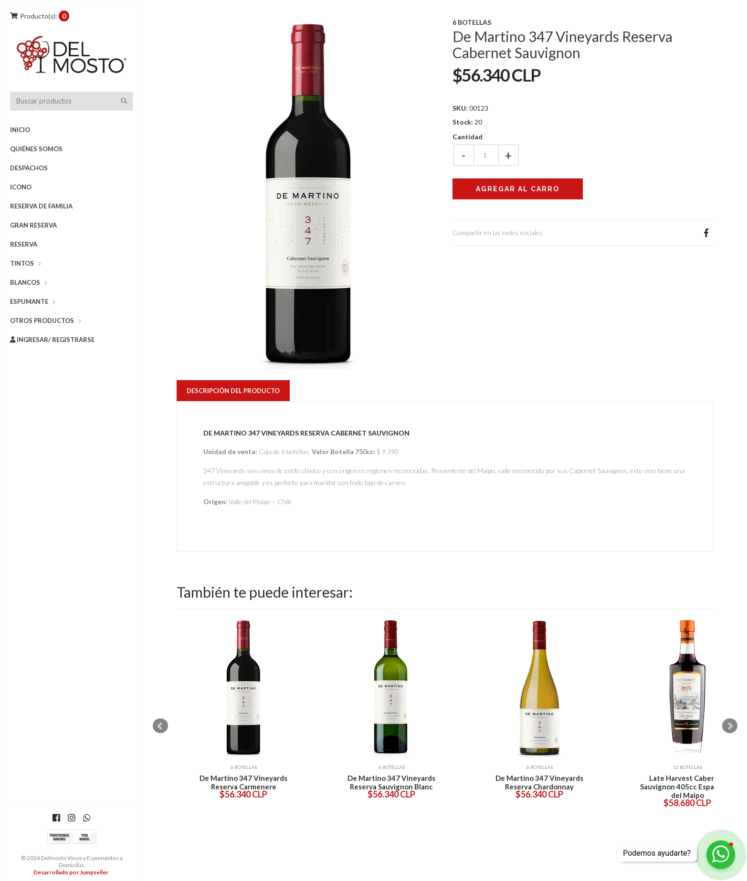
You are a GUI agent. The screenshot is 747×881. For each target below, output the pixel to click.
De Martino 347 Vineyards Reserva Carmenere (243, 782)
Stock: (462, 122)
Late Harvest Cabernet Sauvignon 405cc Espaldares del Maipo (687, 786)
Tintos (22, 263)
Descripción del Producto (233, 390)
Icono (21, 187)
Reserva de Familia (41, 206)
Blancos (25, 282)
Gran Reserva (33, 225)
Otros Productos (42, 320)
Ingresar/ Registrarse (52, 339)
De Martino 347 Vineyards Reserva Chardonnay (539, 782)
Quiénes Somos (36, 149)
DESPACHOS (29, 168)
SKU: (460, 108)
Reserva (23, 244)
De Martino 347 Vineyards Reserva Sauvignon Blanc (391, 782)
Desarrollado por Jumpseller (70, 872)
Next (729, 726)
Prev (160, 726)
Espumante (29, 301)
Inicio (20, 130)
